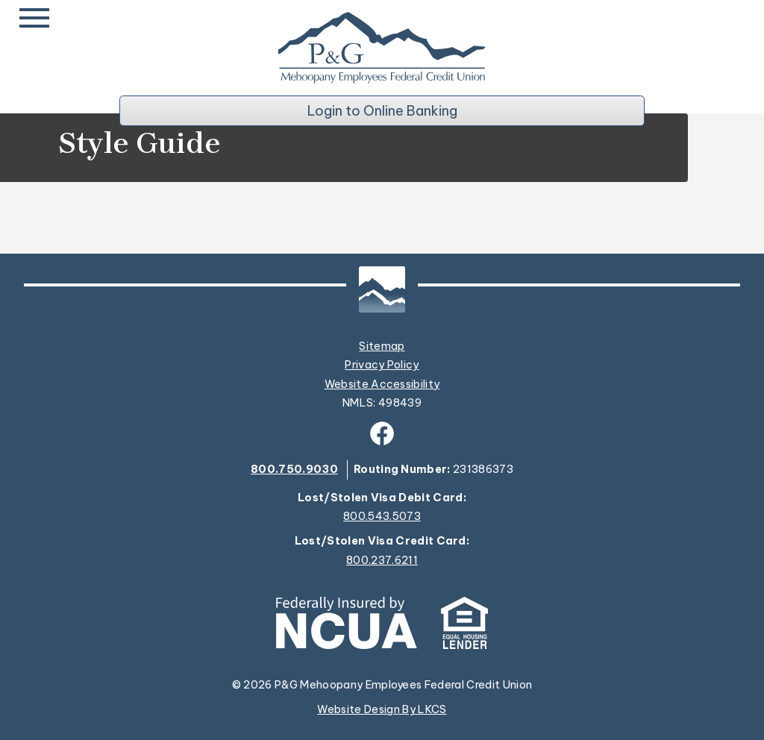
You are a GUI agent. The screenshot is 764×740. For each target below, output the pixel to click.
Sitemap (381, 346)
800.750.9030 (294, 469)
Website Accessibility (382, 384)
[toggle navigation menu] (37, 18)
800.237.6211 (382, 560)
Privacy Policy (382, 364)
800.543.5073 (382, 516)
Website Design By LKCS (381, 709)
